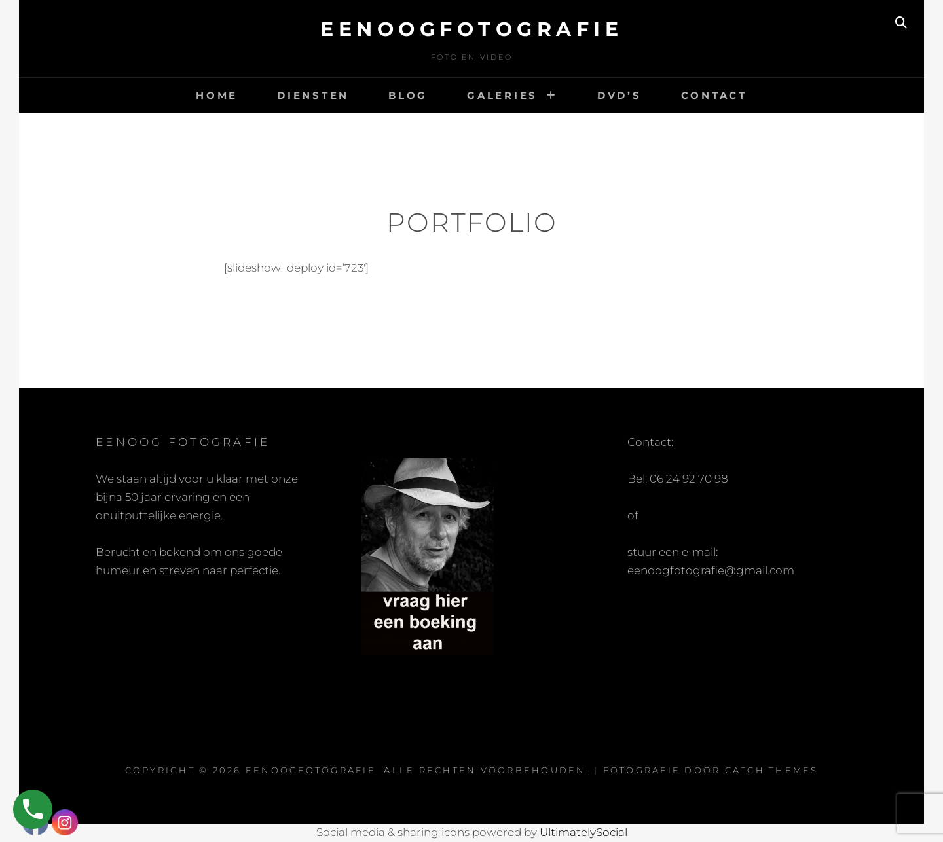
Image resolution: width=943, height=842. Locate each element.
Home (217, 95)
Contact (714, 95)
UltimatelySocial (583, 832)
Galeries (502, 95)
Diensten (313, 95)
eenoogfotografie (471, 29)
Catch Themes (772, 770)
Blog (408, 95)
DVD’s (619, 95)
